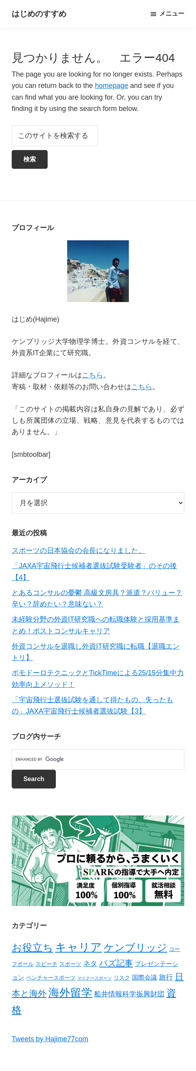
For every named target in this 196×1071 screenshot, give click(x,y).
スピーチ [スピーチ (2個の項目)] (46, 964)
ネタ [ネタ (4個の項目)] (90, 963)
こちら (92, 375)
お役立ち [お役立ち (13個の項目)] (32, 947)
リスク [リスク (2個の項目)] (122, 977)
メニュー (171, 13)
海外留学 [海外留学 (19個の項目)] (70, 992)
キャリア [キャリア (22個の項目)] (78, 946)
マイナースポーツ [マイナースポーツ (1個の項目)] (94, 978)
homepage (111, 85)
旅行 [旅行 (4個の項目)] (166, 977)
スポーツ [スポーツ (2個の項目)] (70, 964)
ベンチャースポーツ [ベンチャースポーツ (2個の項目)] (50, 977)
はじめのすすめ (39, 13)
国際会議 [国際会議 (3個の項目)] (144, 977)
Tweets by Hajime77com (50, 1039)
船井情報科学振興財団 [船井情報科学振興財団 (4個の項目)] (129, 994)
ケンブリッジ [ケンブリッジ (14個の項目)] (135, 947)
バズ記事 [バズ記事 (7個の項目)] (116, 962)
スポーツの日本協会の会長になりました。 (78, 550)
